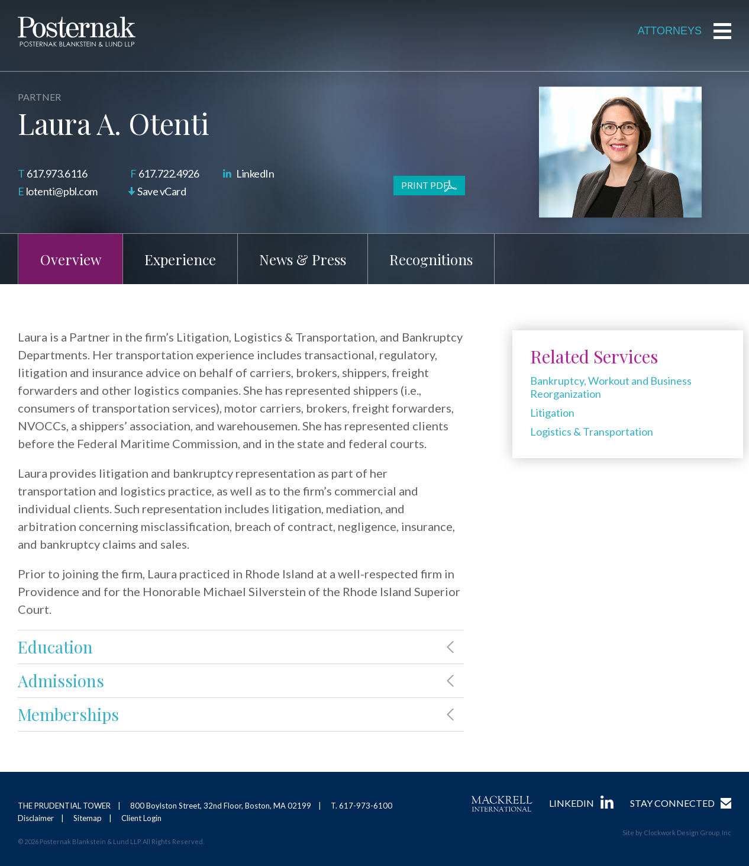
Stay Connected (672, 803)
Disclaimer (36, 818)
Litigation (552, 412)
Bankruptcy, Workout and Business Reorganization (611, 387)
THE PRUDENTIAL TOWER (64, 805)
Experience (180, 259)
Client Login (141, 818)
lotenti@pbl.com (62, 191)
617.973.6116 (57, 173)
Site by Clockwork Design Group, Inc (676, 832)
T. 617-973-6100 (361, 805)
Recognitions (431, 259)
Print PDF (424, 185)
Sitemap (87, 818)
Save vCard (161, 191)
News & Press (302, 259)
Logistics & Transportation (591, 431)
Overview (70, 259)
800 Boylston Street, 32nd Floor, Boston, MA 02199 (220, 805)
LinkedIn (255, 173)
